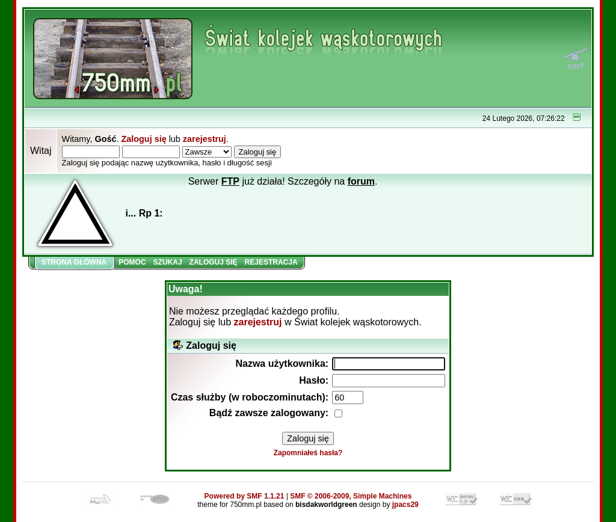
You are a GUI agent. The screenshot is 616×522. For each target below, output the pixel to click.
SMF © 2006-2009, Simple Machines (350, 496)
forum (361, 181)
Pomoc (132, 262)
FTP (230, 181)
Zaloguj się (143, 139)
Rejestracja (271, 262)
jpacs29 (405, 504)
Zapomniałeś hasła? (308, 453)
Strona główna (74, 262)
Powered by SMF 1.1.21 (245, 496)
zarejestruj (204, 139)
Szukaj (167, 262)
